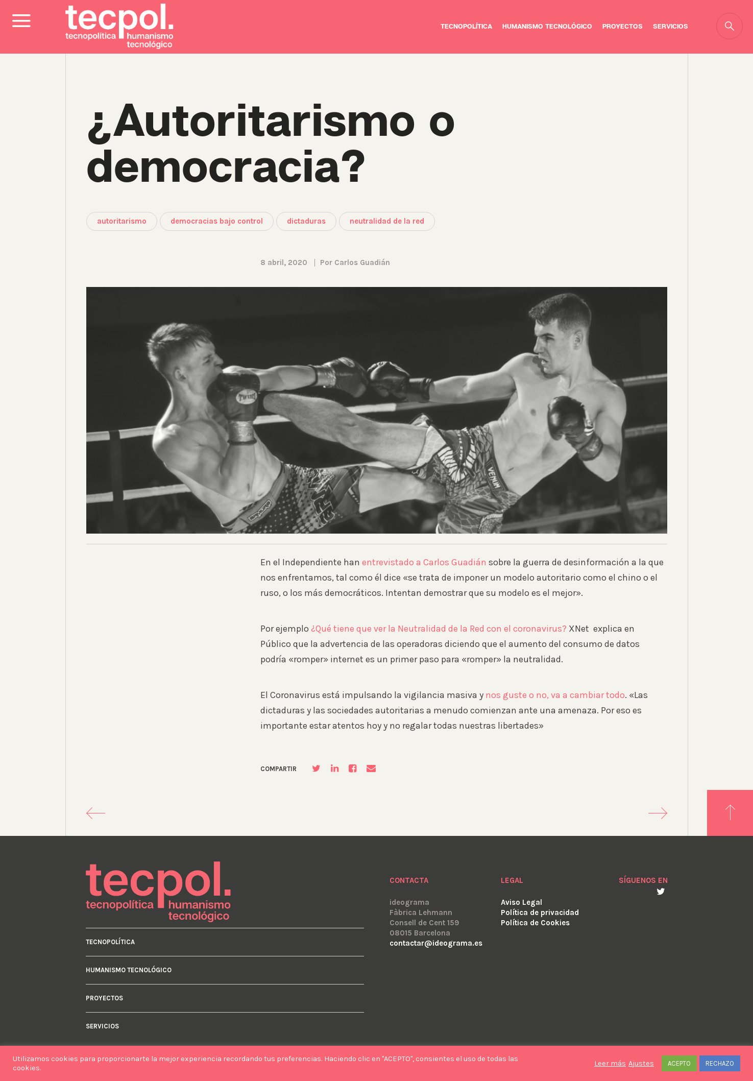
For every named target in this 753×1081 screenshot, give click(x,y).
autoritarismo (122, 221)
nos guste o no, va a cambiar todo (555, 695)
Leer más (610, 1063)
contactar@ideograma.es (436, 943)
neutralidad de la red (387, 221)
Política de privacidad (540, 912)
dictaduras (306, 221)
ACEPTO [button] (679, 1063)
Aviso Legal (521, 902)
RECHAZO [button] (720, 1063)
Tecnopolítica (466, 26)
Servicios (670, 26)
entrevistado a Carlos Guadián (424, 562)
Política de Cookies (535, 922)
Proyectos (622, 26)
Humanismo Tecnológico (547, 26)
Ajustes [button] (641, 1063)
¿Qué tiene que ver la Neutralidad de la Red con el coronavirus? (439, 628)
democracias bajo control (217, 221)
